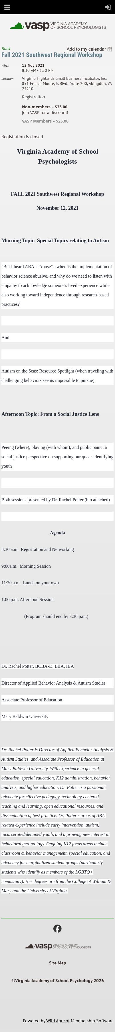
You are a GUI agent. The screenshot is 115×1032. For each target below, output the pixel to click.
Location (7, 78)
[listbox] (90, 49)
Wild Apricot (58, 1020)
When (5, 65)
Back (5, 48)
